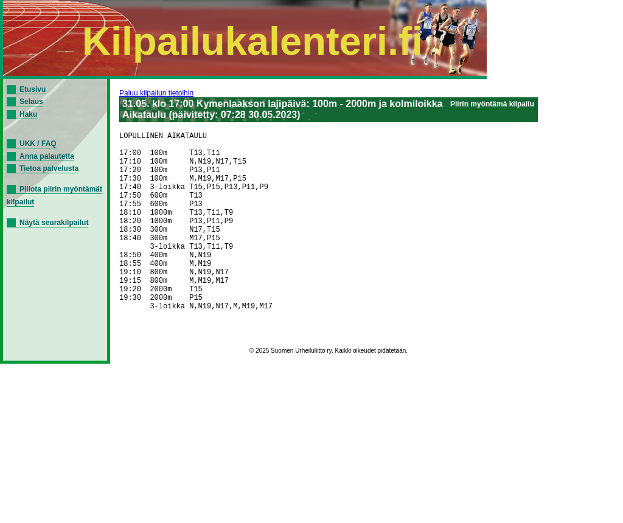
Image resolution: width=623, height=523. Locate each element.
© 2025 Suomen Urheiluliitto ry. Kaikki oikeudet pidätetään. (328, 394)
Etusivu (32, 89)
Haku (28, 114)
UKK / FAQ (38, 143)
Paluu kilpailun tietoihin (156, 93)
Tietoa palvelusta (48, 168)
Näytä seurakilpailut (53, 222)
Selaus (31, 101)
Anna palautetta (46, 156)
